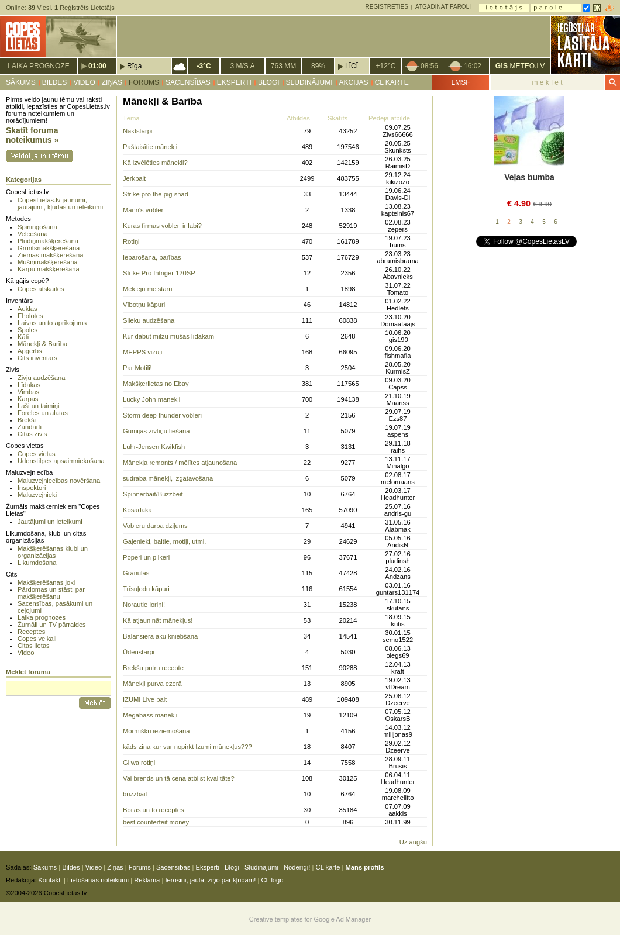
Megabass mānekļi (150, 715)
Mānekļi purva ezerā (152, 683)
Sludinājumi (309, 82)
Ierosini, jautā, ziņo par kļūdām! (210, 880)
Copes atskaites (41, 288)
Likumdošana (37, 562)
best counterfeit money (156, 822)
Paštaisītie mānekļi (150, 146)
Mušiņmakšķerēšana (48, 261)
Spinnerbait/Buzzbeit (153, 494)
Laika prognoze (38, 66)
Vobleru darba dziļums (155, 525)
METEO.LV (520, 66)
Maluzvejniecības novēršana (59, 480)
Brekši (27, 419)
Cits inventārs (37, 357)
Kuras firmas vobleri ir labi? (162, 225)
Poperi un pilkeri (146, 557)
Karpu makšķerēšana (49, 268)
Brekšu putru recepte (153, 667)
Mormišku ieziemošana (156, 730)
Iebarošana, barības (152, 257)
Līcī (351, 66)
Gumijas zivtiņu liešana (156, 430)
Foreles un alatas (43, 412)
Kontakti (49, 880)
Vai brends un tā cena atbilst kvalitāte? (179, 778)
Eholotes (30, 315)
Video (84, 82)
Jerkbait (134, 178)
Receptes (31, 631)
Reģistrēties (387, 7)
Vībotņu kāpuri (144, 304)
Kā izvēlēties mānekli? (155, 162)
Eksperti (234, 82)
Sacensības (188, 82)
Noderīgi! (297, 867)
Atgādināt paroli (443, 7)
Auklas (27, 308)
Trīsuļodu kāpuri (146, 588)
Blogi (269, 82)
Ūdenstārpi (138, 651)
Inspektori (32, 487)
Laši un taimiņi (39, 405)
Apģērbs (30, 350)
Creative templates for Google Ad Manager (310, 919)
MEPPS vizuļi (142, 352)
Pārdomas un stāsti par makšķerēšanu (51, 593)
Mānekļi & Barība (42, 343)
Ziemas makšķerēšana (51, 254)
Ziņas (112, 82)
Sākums (21, 82)
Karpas (28, 398)
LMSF (460, 82)
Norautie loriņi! (144, 604)
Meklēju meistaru (148, 288)
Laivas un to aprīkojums (52, 322)
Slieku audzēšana (148, 320)
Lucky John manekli (151, 399)
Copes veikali (37, 638)
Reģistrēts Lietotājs (84, 7)
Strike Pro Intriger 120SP (159, 273)
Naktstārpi (137, 130)
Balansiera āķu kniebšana (160, 636)
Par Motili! (137, 367)
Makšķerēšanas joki (46, 582)
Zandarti (30, 426)
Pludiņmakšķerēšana (48, 240)
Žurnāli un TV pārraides (52, 624)
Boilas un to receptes (153, 809)
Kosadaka (137, 509)
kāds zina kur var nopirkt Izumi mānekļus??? (187, 746)
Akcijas (353, 82)
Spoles (27, 329)
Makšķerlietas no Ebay (156, 383)
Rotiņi (131, 241)
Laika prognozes (42, 617)
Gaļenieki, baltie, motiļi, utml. (164, 541)
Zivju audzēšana (41, 377)
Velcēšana (33, 233)
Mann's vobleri (144, 209)
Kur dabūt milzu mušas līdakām (168, 336)
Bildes (54, 82)
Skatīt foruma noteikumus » (32, 135)
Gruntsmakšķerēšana (49, 247)
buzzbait (135, 794)
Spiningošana (37, 226)
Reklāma (147, 880)
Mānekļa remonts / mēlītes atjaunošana (180, 462)
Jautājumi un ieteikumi (50, 521)
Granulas (136, 573)
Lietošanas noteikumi (98, 880)
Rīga (134, 66)
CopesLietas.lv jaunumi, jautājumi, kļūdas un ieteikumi (60, 203)
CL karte (392, 82)
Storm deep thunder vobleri (162, 415)
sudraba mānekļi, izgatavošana (168, 478)
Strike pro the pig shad (155, 194)
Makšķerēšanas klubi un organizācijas (53, 552)
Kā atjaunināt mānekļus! (157, 620)
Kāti (23, 336)
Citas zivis (32, 433)
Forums (144, 82)
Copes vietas (37, 453)
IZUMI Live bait (145, 699)
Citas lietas (34, 645)
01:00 (97, 66)
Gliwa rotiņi (139, 762)
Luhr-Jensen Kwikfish (154, 446)
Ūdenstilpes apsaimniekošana (61, 460)
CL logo (272, 880)
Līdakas (29, 384)
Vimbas (28, 391)
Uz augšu (413, 842)
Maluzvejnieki (37, 494)
